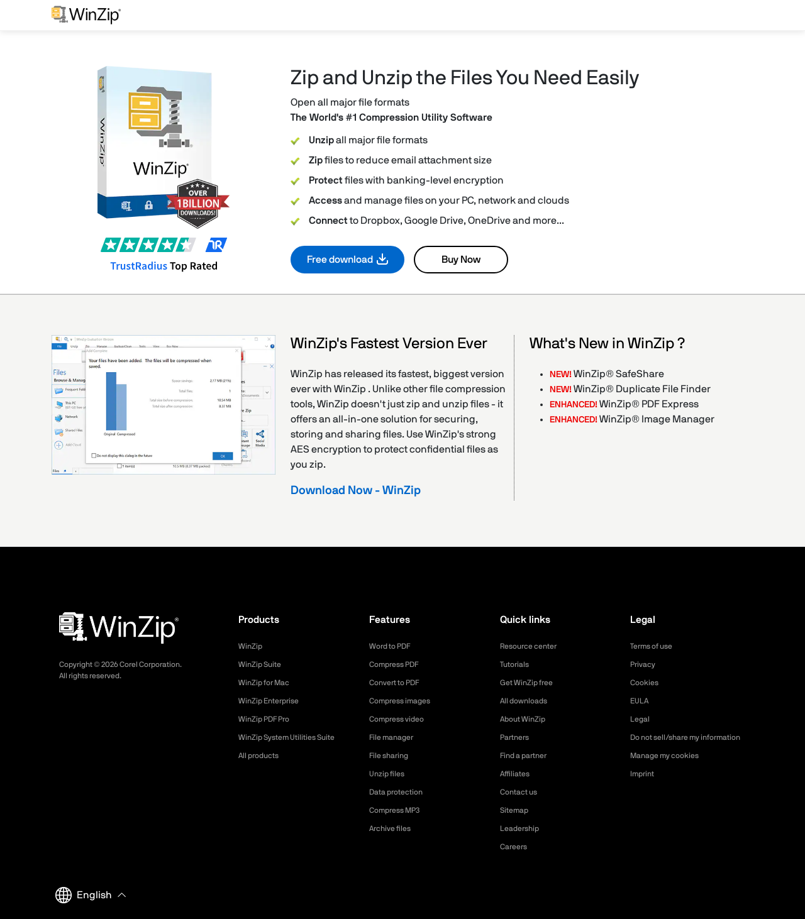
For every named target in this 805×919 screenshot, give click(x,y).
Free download (340, 260)
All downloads (527, 700)
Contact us (521, 792)
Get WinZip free (530, 682)
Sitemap (516, 810)
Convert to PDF (399, 682)
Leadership (522, 828)
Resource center (533, 646)
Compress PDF (398, 664)
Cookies (646, 682)
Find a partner (527, 755)
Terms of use (655, 646)
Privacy (644, 664)
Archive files (393, 828)
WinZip (251, 646)
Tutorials (516, 664)
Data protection (400, 792)
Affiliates (517, 773)
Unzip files (389, 773)
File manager (395, 737)
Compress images (404, 700)
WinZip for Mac (267, 682)
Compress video (401, 719)
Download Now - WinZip (356, 491)
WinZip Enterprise (273, 700)
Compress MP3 (398, 810)
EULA (641, 700)
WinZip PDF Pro (268, 719)
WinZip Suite (262, 664)
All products (262, 755)
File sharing (391, 755)
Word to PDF (393, 646)
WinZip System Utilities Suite (293, 737)
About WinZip (526, 719)
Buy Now (460, 260)
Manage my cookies (670, 768)
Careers (515, 846)
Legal (641, 719)
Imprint (644, 787)
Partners (517, 737)
